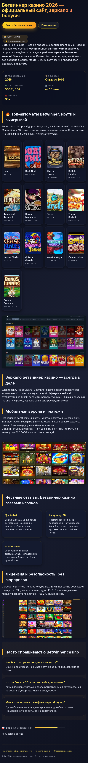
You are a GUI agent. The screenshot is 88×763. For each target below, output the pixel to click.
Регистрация (48, 25)
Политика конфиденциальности (17, 751)
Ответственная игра (62, 751)
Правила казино (42, 751)
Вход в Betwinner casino (19, 25)
